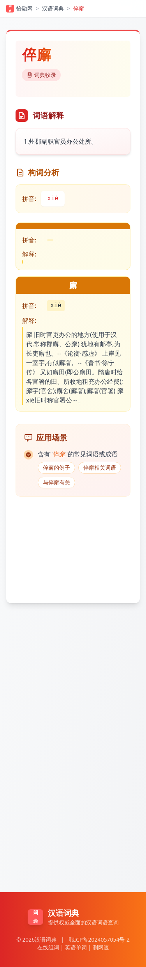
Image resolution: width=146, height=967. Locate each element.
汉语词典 (53, 8)
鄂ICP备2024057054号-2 (99, 939)
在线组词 (48, 947)
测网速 (101, 947)
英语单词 (76, 947)
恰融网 (19, 8)
